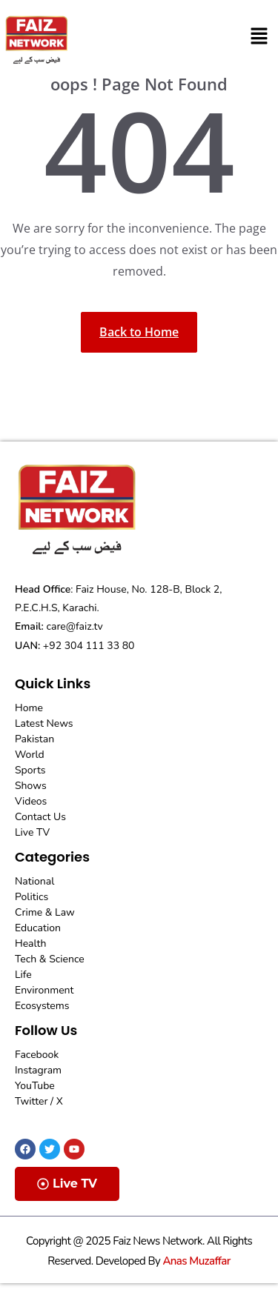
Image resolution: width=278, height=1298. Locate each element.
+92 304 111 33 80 (89, 646)
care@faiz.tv (75, 626)
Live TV (67, 1183)
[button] (259, 36)
